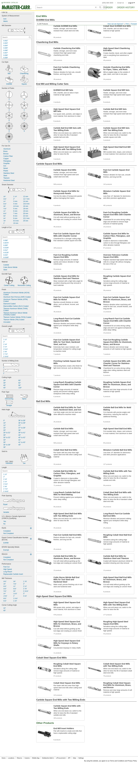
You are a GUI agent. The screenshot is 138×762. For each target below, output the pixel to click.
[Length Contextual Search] (17, 471)
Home (4, 758)
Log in (131, 3)
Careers (27, 758)
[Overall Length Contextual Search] (17, 336)
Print (127, 24)
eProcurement (61, 758)
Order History (126, 7)
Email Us (120, 3)
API (69, 758)
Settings (81, 758)
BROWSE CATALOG (10, 2)
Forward (134, 24)
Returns (19, 758)
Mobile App (35, 758)
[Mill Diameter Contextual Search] (17, 37)
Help (74, 758)
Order (109, 7)
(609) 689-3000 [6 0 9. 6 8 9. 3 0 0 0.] (107, 3)
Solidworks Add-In (48, 758)
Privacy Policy (132, 761)
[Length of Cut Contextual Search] (17, 237)
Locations (11, 758)
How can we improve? (115, 24)
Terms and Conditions (117, 761)
